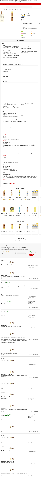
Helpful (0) (12, 116)
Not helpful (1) (14, 162)
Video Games (31, 1)
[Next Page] (33, 240)
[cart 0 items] (39, 7)
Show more (23, 37)
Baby (3, 1)
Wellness (13, 1)
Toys (25, 1)
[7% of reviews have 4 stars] (20, 252)
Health (11, 1)
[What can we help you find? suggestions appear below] (19, 7)
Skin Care (7, 9)
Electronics (27, 1)
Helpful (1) (11, 170)
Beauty (5, 1)
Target (1, 9)
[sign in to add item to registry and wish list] (39, 23)
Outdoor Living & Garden (26, 0)
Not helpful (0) (15, 116)
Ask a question (13, 183)
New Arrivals (1, 0)
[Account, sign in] (35, 7)
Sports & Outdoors (22, 1)
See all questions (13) (6, 183)
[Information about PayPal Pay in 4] (30, 28)
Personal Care (8, 1)
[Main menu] (4, 7)
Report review (36, 278)
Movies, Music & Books (36, 1)
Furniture (30, 0)
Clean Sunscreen (20, 9)
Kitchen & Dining (20, 0)
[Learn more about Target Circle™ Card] (30, 25)
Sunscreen (15, 9)
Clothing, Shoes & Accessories (12, 0)
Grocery (33, 0)
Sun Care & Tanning (11, 9)
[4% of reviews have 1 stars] (20, 254)
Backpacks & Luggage (17, 1)
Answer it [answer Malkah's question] (5, 172)
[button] (23, 16)
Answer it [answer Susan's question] (5, 164)
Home (17, 0)
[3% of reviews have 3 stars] (20, 253)
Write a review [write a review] (31, 254)
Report (18, 116)
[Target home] (2, 7)
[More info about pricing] (39, 17)
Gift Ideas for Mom (5, 0)
